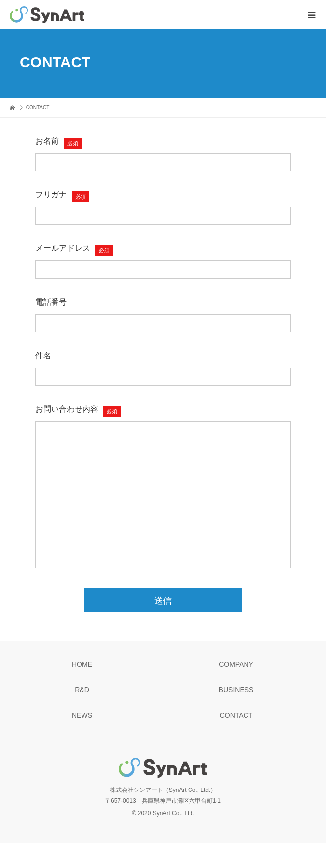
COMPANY (236, 664)
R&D (82, 690)
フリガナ (51, 194)
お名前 (47, 141)
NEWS (82, 715)
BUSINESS (236, 690)
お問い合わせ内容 (66, 409)
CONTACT (236, 715)
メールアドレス (62, 248)
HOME (82, 664)
